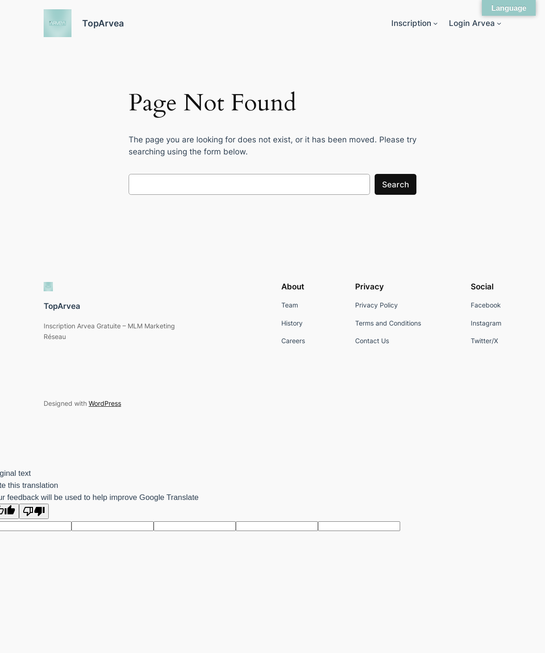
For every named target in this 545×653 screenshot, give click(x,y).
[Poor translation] (34, 511)
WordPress (105, 403)
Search (395, 184)
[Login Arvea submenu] (499, 23)
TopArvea (103, 23)
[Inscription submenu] (435, 23)
